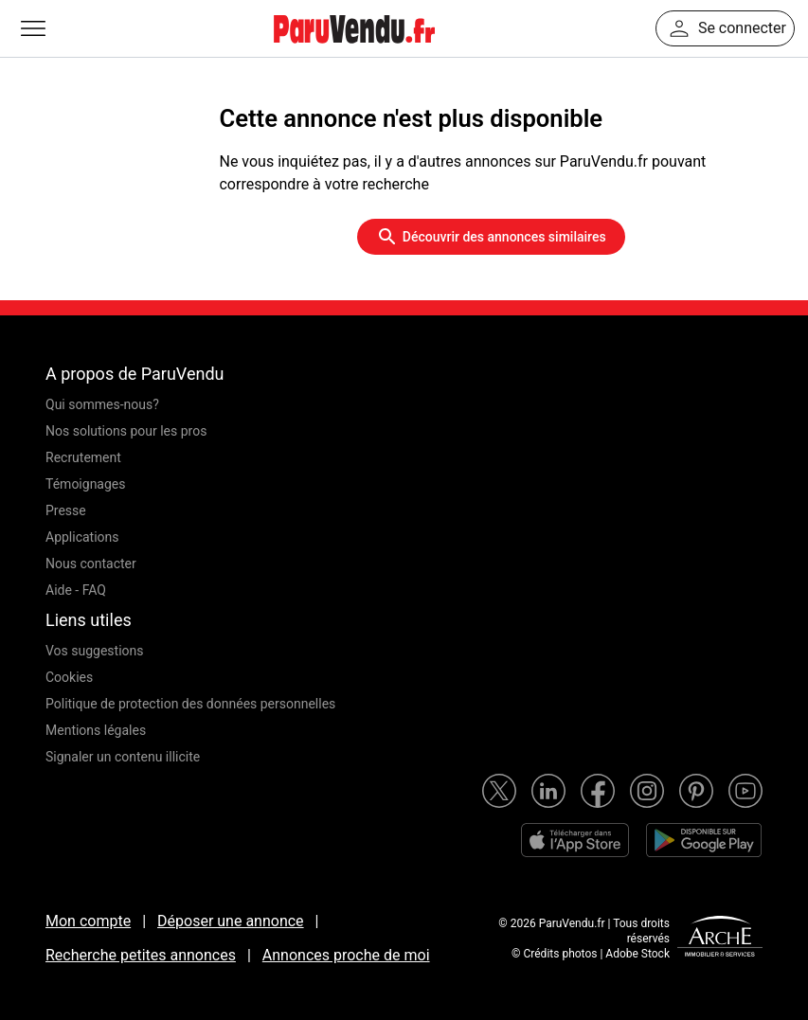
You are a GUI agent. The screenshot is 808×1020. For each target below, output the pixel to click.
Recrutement (83, 457)
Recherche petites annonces (140, 955)
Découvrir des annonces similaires (491, 236)
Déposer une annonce (230, 921)
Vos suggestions (94, 650)
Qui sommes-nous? (102, 404)
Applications (82, 537)
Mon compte (88, 921)
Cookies (69, 677)
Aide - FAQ (75, 590)
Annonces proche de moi (346, 955)
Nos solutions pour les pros (125, 430)
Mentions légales (95, 730)
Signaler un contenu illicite (122, 756)
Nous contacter (90, 563)
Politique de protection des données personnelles (190, 703)
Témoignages (85, 484)
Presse (65, 510)
